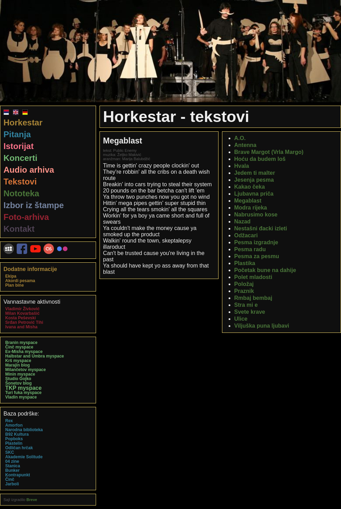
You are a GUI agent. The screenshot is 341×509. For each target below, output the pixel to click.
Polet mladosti (253, 277)
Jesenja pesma (254, 180)
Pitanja (17, 134)
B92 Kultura (17, 434)
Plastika (244, 263)
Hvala (241, 166)
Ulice (240, 319)
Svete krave (249, 312)
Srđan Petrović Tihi (24, 322)
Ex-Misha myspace (23, 351)
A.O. (240, 138)
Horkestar (22, 122)
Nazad (242, 221)
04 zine (12, 461)
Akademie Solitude (23, 456)
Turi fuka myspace (23, 392)
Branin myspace (21, 342)
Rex (9, 420)
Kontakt (18, 228)
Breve (31, 500)
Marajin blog (17, 365)
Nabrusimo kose (255, 214)
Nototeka (21, 193)
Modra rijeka (250, 208)
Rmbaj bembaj (253, 298)
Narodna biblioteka (24, 429)
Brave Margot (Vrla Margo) (268, 152)
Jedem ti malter (254, 173)
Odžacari (246, 235)
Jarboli (12, 484)
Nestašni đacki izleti (260, 228)
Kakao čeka (249, 187)
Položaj (244, 284)
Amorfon (14, 425)
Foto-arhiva (26, 217)
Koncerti (20, 158)
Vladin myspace (21, 397)
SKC (9, 452)
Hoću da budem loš (260, 159)
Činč (9, 479)
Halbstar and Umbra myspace (34, 356)
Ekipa (10, 276)
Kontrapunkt (17, 475)
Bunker (12, 470)
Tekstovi (20, 181)
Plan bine (14, 285)
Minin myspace (20, 374)
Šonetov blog (18, 383)
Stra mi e (246, 305)
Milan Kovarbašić (22, 313)
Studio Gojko (18, 378)
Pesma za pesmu (256, 256)
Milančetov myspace (25, 369)
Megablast (247, 201)
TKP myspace (23, 388)
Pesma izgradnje (256, 242)
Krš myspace (18, 360)
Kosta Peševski (20, 317)
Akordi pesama (20, 280)
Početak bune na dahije (265, 270)
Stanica (12, 465)
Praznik (244, 291)
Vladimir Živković (22, 308)
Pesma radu (250, 249)
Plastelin (13, 443)
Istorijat (18, 146)
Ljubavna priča (253, 194)
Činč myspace (19, 347)
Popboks (14, 438)
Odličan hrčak (19, 447)
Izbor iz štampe (33, 205)
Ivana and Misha (21, 327)
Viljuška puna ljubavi (261, 326)
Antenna (245, 145)
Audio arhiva (28, 169)
